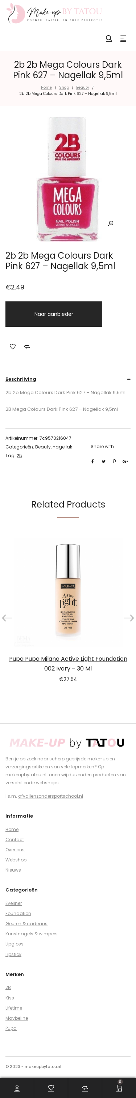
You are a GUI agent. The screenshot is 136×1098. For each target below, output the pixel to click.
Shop (64, 87)
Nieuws (13, 870)
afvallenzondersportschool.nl (50, 796)
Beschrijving (20, 379)
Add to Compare (27, 347)
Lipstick (13, 954)
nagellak (62, 447)
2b (19, 455)
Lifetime (13, 1008)
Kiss (9, 998)
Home (46, 87)
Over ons (15, 850)
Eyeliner (13, 903)
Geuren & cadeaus (26, 923)
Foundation (18, 913)
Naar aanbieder (53, 314)
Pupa (11, 1028)
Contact (14, 839)
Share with (102, 446)
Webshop (15, 860)
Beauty (82, 87)
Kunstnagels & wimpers (31, 934)
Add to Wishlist (12, 347)
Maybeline (16, 1018)
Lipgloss (14, 944)
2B (8, 987)
